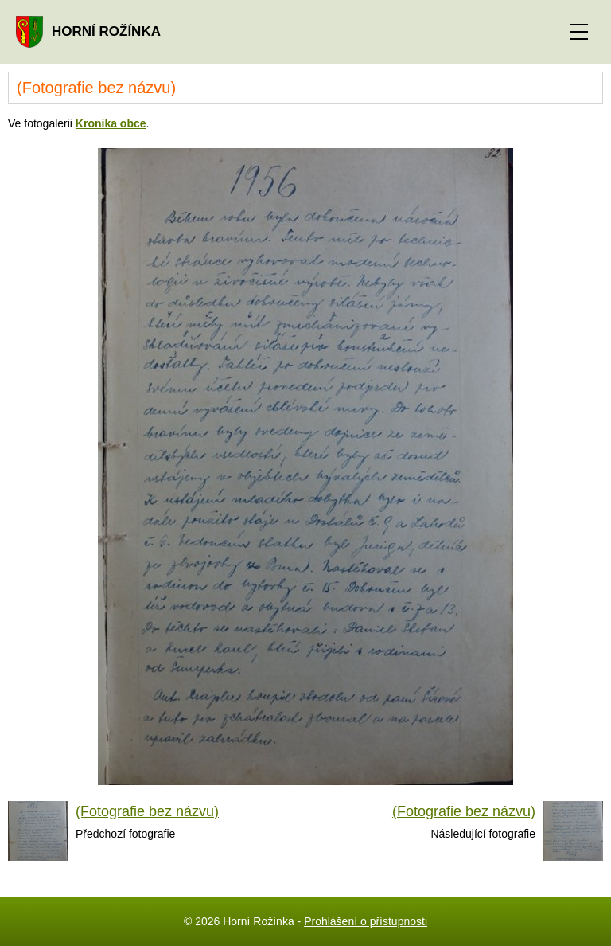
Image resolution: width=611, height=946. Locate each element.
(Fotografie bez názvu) (147, 811)
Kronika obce (111, 123)
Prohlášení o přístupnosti (365, 921)
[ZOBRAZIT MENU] (579, 32)
